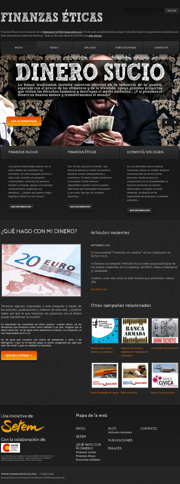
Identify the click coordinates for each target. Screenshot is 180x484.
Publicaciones (126, 47)
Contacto (161, 47)
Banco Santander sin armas (105, 392)
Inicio (19, 47)
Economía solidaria (145, 152)
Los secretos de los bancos (164, 348)
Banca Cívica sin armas (163, 392)
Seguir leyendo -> (19, 355)
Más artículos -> (99, 289)
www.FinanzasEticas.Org (19, 474)
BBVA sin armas (129, 392)
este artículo (95, 35)
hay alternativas (24, 121)
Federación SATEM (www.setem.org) (62, 31)
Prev (166, 122)
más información (21, 207)
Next (175, 122)
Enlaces (90, 47)
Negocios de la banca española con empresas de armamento (134, 352)
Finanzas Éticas (82, 152)
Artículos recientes (120, 432)
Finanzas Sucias (23, 152)
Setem (54, 47)
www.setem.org (57, 478)
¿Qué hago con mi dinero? (88, 446)
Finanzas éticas (85, 455)
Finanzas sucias (86, 452)
